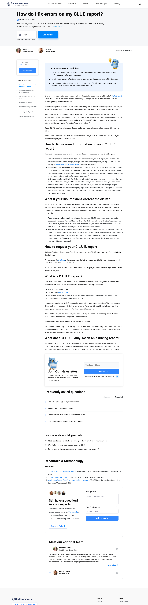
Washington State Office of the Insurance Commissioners (68, 480)
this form (61, 260)
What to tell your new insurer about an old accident (66, 445)
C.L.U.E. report (117, 96)
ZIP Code (25, 62)
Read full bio (112, 565)
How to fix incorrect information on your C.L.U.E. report (28, 85)
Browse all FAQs (57, 526)
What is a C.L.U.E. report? (26, 102)
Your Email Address (93, 507)
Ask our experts (102, 518)
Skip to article (57, 26)
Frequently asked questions (27, 112)
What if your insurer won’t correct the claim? (26, 91)
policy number (63, 292)
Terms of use (124, 602)
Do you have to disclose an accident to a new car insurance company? (73, 449)
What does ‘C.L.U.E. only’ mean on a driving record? (28, 107)
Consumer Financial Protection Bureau (62, 472)
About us (99, 602)
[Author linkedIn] (117, 549)
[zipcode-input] (29, 64)
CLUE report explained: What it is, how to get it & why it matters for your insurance (77, 441)
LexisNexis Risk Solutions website (68, 165)
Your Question (91, 492)
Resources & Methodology (26, 116)
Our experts (73, 512)
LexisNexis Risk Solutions (57, 477)
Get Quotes (27, 71)
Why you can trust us (123, 50)
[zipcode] (27, 34)
